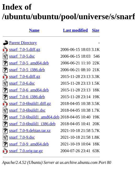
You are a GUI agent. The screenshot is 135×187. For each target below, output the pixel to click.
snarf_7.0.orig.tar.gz (26, 151)
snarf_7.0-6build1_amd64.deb (34, 117)
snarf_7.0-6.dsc (22, 83)
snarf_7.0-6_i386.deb (27, 97)
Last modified (75, 30)
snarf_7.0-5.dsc (22, 56)
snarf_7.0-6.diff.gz (24, 76)
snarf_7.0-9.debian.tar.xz (30, 130)
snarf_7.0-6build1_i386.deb (32, 124)
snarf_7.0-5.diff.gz (24, 49)
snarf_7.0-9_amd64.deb (29, 144)
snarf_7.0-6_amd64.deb (29, 90)
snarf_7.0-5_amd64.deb (29, 63)
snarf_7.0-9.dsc (22, 137)
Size (95, 30)
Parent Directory (23, 43)
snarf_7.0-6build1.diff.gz (30, 103)
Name (34, 30)
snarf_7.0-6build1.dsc (27, 110)
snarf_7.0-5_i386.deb (27, 70)
